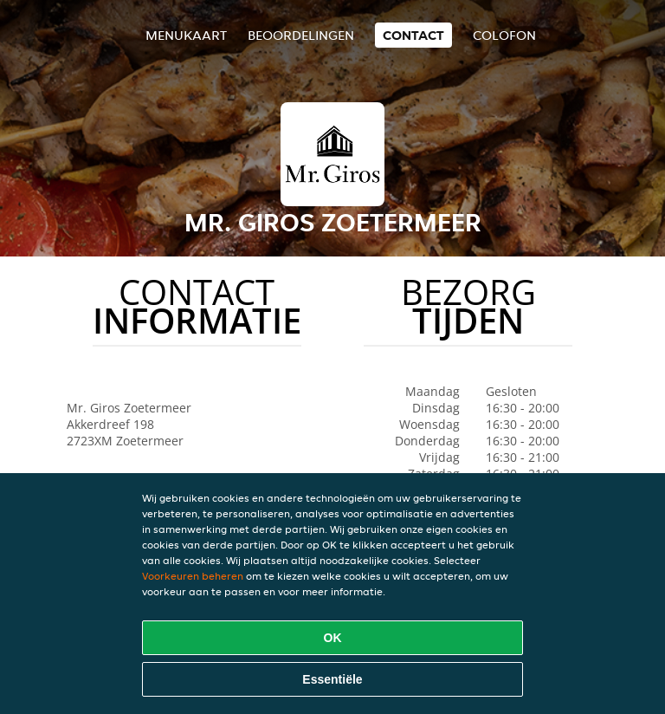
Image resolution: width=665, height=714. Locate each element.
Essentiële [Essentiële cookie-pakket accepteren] (332, 679)
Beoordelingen (301, 35)
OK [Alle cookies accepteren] (333, 638)
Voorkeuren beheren (192, 575)
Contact (413, 35)
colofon (504, 35)
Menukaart (186, 35)
